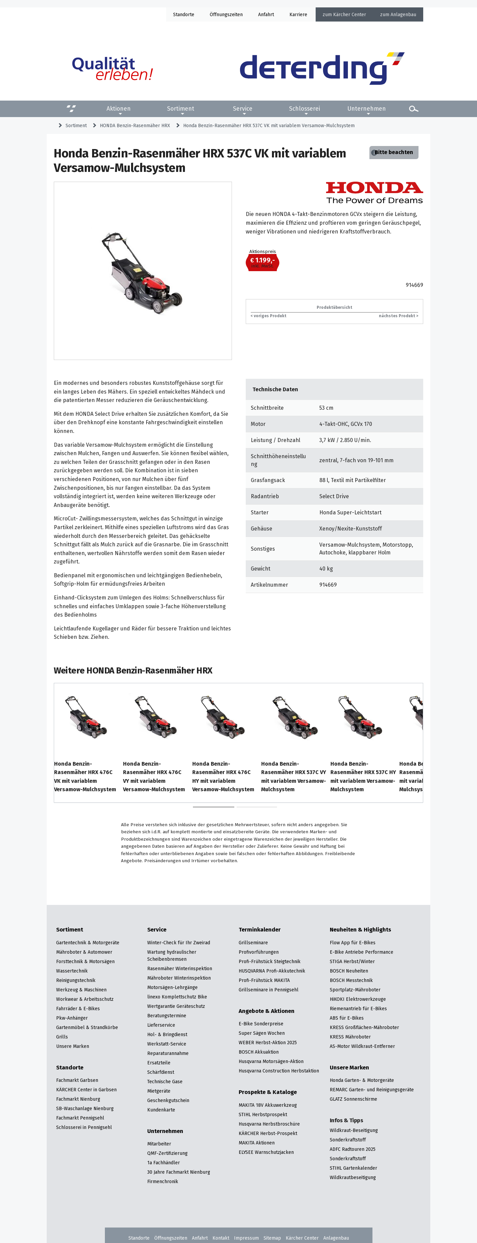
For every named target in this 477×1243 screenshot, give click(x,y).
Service (242, 109)
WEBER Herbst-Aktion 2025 (268, 1042)
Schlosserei (304, 109)
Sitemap (272, 1238)
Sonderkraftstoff (348, 1139)
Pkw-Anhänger (72, 1018)
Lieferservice (161, 1025)
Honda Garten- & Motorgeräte (362, 1080)
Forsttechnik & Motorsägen (85, 961)
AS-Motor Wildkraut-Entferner (362, 1046)
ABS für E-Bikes (347, 1018)
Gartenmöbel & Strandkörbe (87, 1027)
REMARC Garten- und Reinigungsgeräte (372, 1089)
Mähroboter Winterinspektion (179, 978)
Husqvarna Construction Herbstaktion (279, 1070)
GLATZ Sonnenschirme (353, 1099)
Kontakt (220, 1238)
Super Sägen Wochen (262, 1033)
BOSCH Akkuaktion (259, 1052)
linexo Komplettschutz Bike (177, 996)
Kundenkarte (161, 1109)
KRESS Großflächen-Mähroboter (364, 1027)
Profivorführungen (259, 952)
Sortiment (180, 109)
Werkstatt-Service (166, 1043)
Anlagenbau (403, 14)
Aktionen (119, 109)
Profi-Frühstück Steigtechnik (270, 961)
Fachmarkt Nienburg (78, 1099)
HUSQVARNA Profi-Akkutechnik (272, 970)
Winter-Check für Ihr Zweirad (178, 942)
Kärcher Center (349, 14)
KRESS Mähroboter (350, 1036)
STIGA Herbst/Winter (352, 961)
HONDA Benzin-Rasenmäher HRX (135, 125)
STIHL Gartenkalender (353, 1168)
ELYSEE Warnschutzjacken (266, 1152)
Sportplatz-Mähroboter (355, 989)
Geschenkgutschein (168, 1100)
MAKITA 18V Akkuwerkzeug (268, 1105)
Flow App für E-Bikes (352, 942)
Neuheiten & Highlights (360, 930)
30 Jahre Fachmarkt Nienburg (178, 1172)
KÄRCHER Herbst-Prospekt (268, 1133)
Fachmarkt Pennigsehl (80, 1117)
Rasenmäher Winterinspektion (179, 968)
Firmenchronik (162, 1181)
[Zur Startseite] (322, 68)
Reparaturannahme (168, 1053)
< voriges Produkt (268, 316)
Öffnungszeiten (170, 1238)
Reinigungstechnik (75, 980)
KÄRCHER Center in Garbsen (86, 1089)
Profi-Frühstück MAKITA (264, 980)
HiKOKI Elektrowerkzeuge (358, 999)
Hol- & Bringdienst (167, 1034)
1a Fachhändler (163, 1162)
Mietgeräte (158, 1091)
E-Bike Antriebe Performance (361, 952)
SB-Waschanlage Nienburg (85, 1108)
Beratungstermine (166, 1015)
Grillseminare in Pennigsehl (269, 989)
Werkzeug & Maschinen (81, 989)
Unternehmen (366, 109)
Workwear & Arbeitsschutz (85, 999)
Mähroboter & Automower (84, 952)
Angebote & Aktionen (266, 1011)
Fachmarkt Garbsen (77, 1080)
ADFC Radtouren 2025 (352, 1149)
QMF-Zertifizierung (167, 1153)
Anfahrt (266, 14)
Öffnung (218, 14)
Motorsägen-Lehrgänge (172, 987)
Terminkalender (260, 930)
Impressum (246, 1238)
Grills (62, 1036)
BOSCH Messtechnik (351, 980)
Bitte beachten (394, 152)
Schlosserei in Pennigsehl (84, 1127)
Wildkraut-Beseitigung (354, 1130)
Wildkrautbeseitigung (353, 1177)
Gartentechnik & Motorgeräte (87, 942)
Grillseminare (253, 942)
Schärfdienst (160, 1072)
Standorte (183, 14)
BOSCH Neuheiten (349, 970)
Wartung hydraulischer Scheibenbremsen (171, 955)
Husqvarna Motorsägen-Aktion (271, 1061)
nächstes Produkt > (398, 316)
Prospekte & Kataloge (268, 1092)
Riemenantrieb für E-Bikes (358, 1008)
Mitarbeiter (159, 1143)
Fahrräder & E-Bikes (78, 1008)
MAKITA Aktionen (257, 1142)
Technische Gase (165, 1081)
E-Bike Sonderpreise (261, 1023)
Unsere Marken (72, 1046)
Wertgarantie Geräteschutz (176, 1006)
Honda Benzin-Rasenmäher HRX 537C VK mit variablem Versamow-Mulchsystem (269, 125)
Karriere (298, 14)
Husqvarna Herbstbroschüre (269, 1124)
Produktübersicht (334, 307)
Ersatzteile (158, 1062)
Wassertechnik (72, 970)
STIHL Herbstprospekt (263, 1114)
